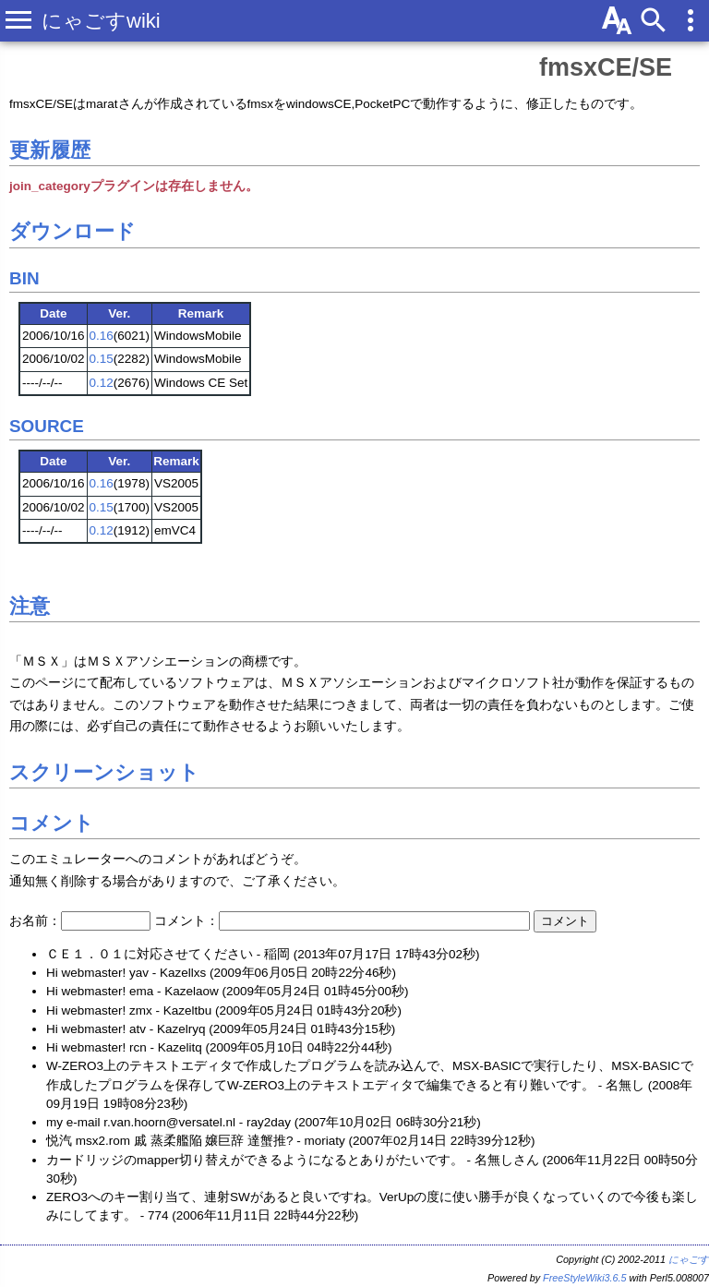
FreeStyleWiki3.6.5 (585, 1277)
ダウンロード (72, 231)
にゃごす (688, 1259)
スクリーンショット (104, 772)
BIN (24, 278)
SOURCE (46, 426)
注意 (29, 606)
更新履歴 (49, 150)
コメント (51, 823)
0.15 (102, 359)
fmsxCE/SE (605, 67)
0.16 (102, 336)
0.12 (102, 383)
